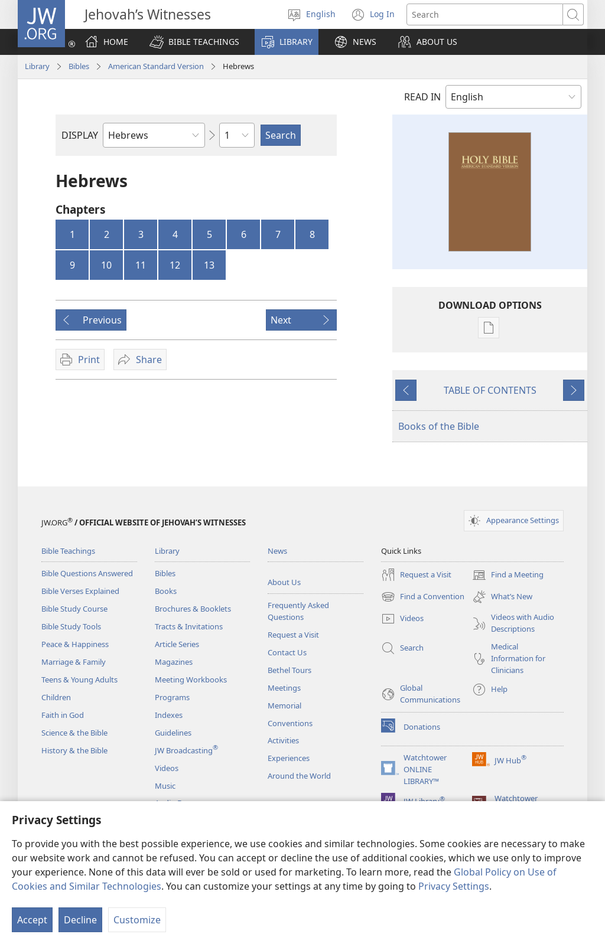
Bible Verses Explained (80, 591)
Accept (32, 919)
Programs (172, 697)
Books (166, 591)
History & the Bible (74, 750)
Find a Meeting (508, 575)
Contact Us (287, 652)
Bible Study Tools (71, 626)
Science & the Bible (74, 732)
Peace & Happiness (75, 644)
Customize (137, 919)
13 (209, 265)
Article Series (177, 644)
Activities (283, 740)
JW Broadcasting (186, 750)
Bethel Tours (289, 670)
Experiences (289, 758)
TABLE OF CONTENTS (490, 390)
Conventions (290, 723)
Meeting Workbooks (191, 679)
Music (165, 785)
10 (106, 265)
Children (56, 697)
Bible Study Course (74, 608)
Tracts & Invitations (189, 626)
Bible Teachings (68, 551)
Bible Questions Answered (87, 573)
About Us (284, 582)
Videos (166, 768)
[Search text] (484, 14)
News (277, 551)
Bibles (79, 66)
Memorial (284, 705)
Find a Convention (422, 597)
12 (175, 265)
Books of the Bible (438, 426)
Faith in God (62, 715)
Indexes (169, 715)
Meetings (284, 687)
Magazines (174, 661)
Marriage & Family (73, 661)
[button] (194, 42)
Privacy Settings (453, 886)
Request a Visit (293, 634)
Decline (80, 919)
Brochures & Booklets (193, 608)
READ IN (422, 96)
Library (37, 66)
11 (140, 265)
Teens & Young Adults (79, 679)
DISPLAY (79, 135)
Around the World (299, 775)
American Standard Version (156, 66)
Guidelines (173, 732)
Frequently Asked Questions (298, 611)
